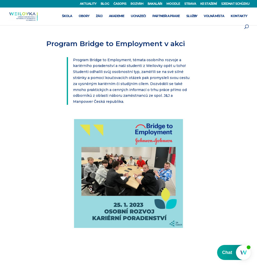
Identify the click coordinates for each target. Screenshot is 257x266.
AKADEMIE (116, 16)
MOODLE (173, 4)
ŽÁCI (99, 16)
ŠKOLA (67, 16)
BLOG (105, 4)
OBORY (84, 16)
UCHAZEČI (138, 16)
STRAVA (190, 4)
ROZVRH (137, 4)
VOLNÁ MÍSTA (214, 16)
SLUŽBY (191, 16)
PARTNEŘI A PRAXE (166, 16)
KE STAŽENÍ (208, 4)
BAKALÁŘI (155, 4)
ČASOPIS (119, 4)
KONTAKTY (239, 16)
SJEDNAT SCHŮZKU (235, 4)
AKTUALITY (88, 4)
